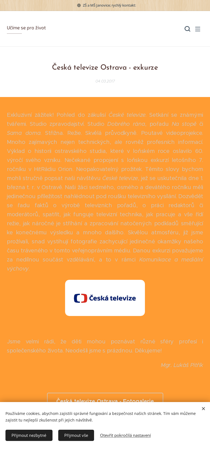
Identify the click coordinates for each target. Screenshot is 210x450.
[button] (186, 29)
